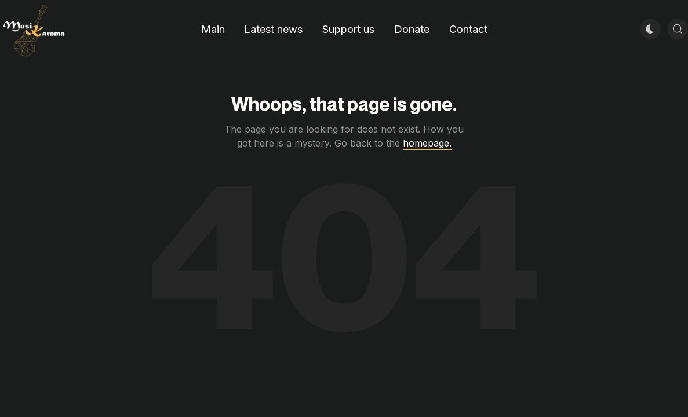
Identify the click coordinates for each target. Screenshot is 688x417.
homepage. (427, 143)
